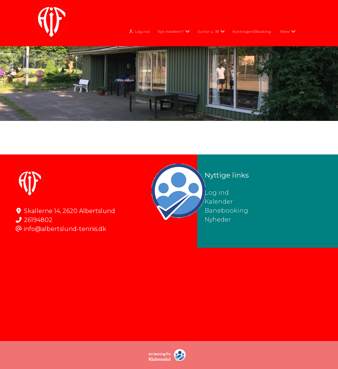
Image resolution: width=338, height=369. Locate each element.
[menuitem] (139, 30)
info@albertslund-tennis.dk (65, 228)
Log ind (138, 31)
